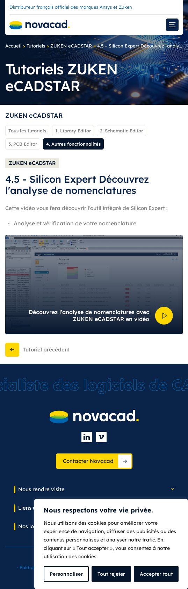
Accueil (13, 46)
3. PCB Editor (22, 144)
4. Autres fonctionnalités (73, 144)
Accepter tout (156, 574)
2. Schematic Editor (121, 130)
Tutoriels (36, 46)
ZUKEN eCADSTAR (71, 46)
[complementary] (111, 544)
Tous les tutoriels (27, 130)
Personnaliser (66, 574)
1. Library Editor (73, 130)
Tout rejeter (111, 574)
